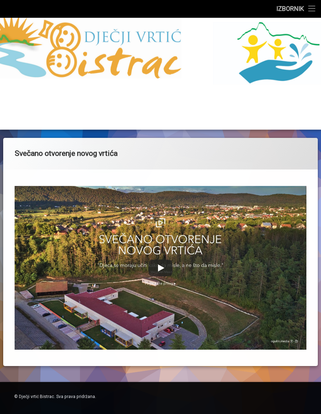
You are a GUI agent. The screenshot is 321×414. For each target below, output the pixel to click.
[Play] (160, 216)
